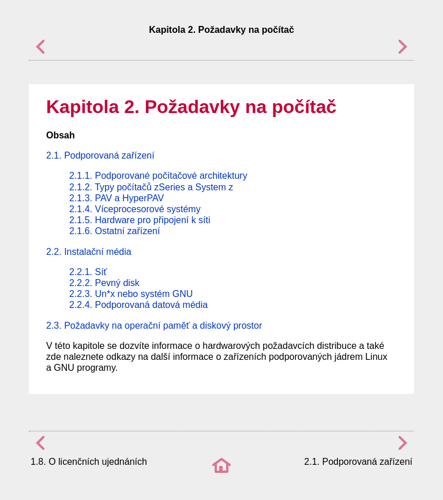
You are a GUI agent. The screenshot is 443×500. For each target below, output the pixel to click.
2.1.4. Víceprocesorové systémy (135, 209)
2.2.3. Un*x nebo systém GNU (131, 294)
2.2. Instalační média (89, 252)
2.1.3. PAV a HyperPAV (116, 198)
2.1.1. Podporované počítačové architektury (158, 176)
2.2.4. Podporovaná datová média (138, 305)
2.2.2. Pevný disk (104, 283)
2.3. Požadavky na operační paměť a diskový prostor (154, 325)
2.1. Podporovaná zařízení (100, 155)
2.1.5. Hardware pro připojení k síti (140, 220)
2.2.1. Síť (88, 272)
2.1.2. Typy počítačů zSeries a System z (151, 187)
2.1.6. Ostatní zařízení (114, 231)
